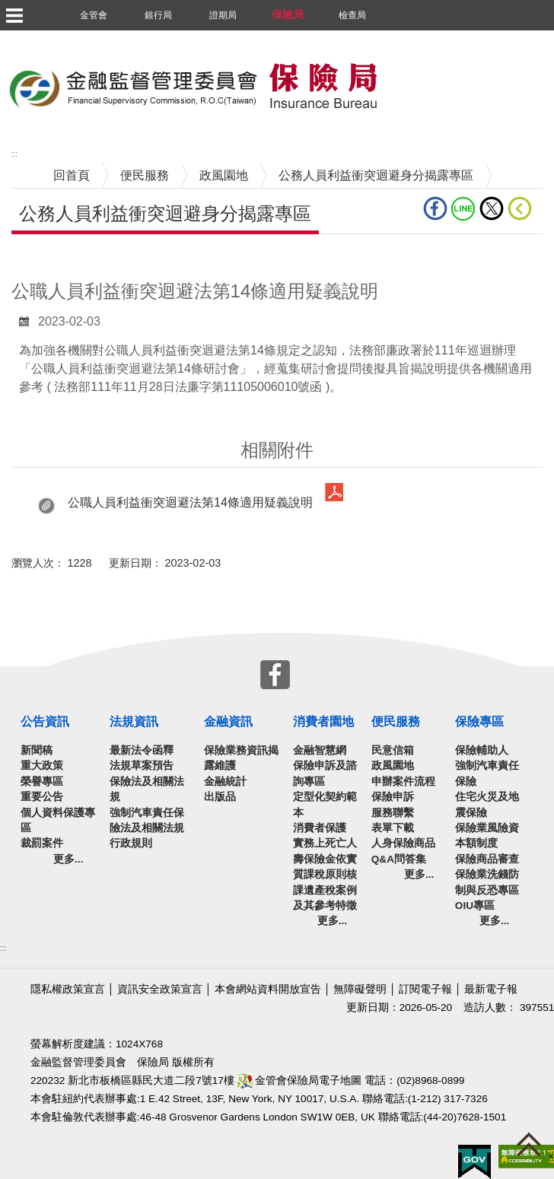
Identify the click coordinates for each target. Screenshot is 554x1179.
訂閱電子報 (425, 989)
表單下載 (392, 828)
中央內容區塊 (47, 257)
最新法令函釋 (142, 750)
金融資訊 (228, 721)
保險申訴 (392, 796)
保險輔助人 (481, 750)
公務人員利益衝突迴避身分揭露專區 (376, 175)
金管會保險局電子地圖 (299, 1080)
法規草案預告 (142, 765)
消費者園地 (323, 721)
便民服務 (144, 175)
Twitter (491, 208)
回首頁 (71, 175)
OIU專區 (475, 905)
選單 (13, 15)
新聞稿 (37, 750)
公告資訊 (45, 721)
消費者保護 (319, 828)
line (463, 208)
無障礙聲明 (360, 989)
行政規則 (131, 843)
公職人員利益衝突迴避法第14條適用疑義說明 (190, 502)
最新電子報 (490, 989)
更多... (68, 859)
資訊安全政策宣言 (159, 989)
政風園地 (223, 175)
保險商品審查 (487, 859)
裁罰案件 (42, 843)
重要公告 (42, 796)
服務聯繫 (392, 812)
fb (435, 208)
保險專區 (479, 721)
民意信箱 (392, 750)
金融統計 (225, 781)
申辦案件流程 (403, 781)
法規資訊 (134, 721)
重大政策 (42, 765)
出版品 (220, 796)
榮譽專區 (42, 781)
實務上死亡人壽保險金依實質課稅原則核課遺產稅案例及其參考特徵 (325, 874)
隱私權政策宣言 (67, 989)
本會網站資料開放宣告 (268, 989)
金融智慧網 (319, 750)
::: (3, 948)
